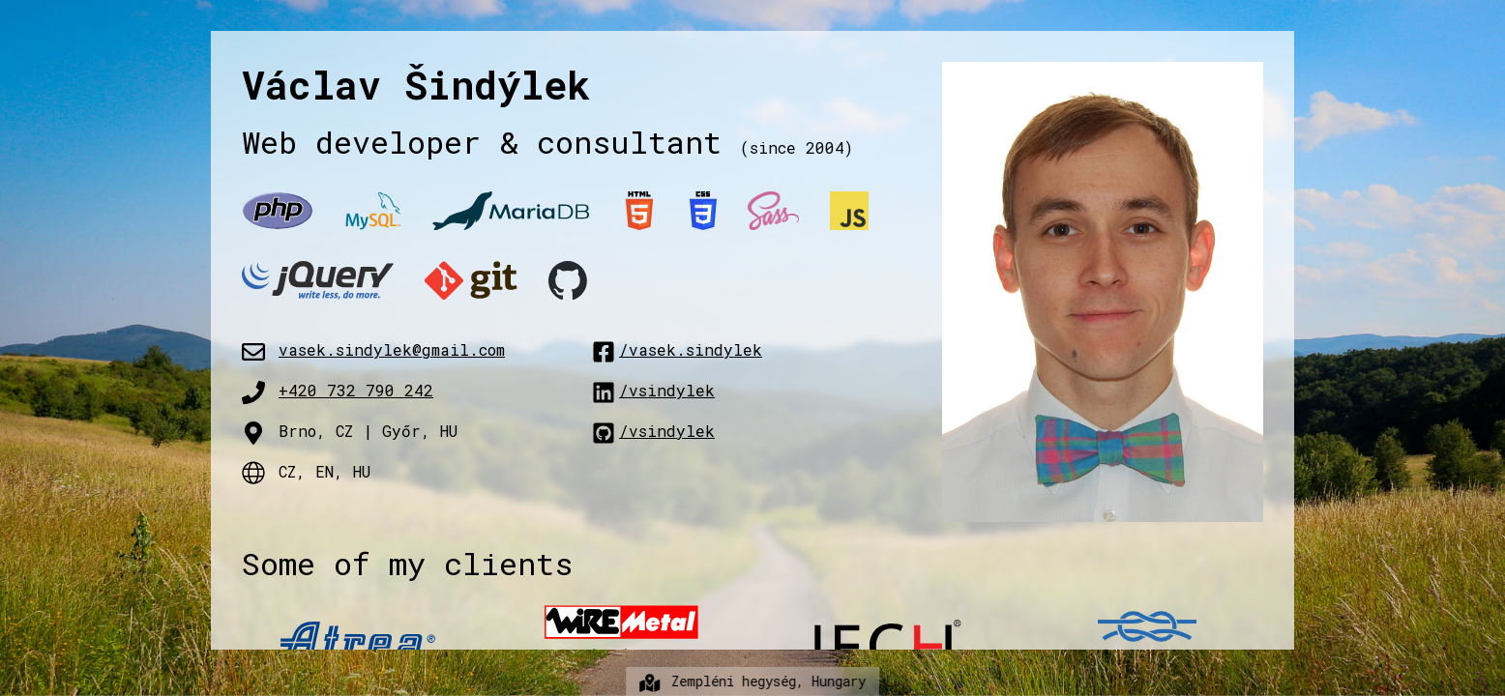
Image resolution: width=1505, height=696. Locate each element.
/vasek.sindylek (677, 349)
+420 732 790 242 (356, 390)
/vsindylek (653, 390)
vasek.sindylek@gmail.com (392, 349)
